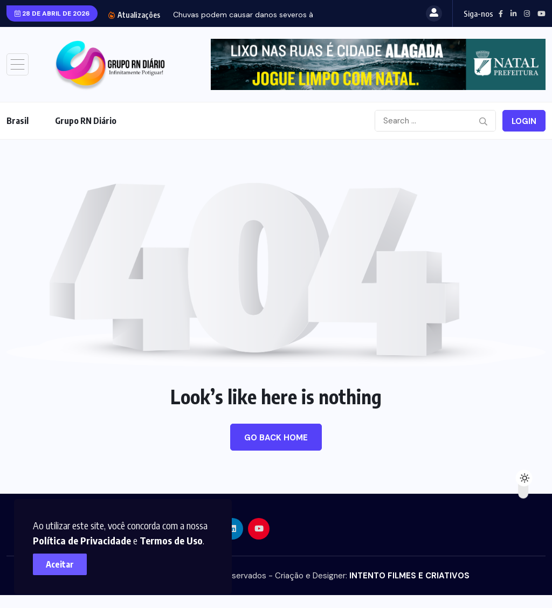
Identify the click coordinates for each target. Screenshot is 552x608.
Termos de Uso (176, 535)
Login (524, 121)
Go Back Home (276, 437)
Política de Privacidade (87, 535)
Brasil (17, 120)
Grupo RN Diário (85, 120)
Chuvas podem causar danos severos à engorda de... (267, 14)
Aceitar (65, 559)
